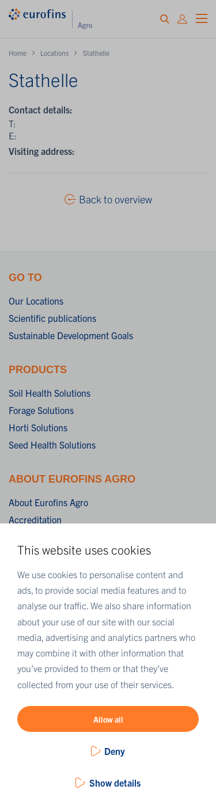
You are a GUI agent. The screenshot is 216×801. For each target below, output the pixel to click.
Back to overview (115, 199)
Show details (115, 782)
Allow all (108, 719)
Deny (114, 751)
